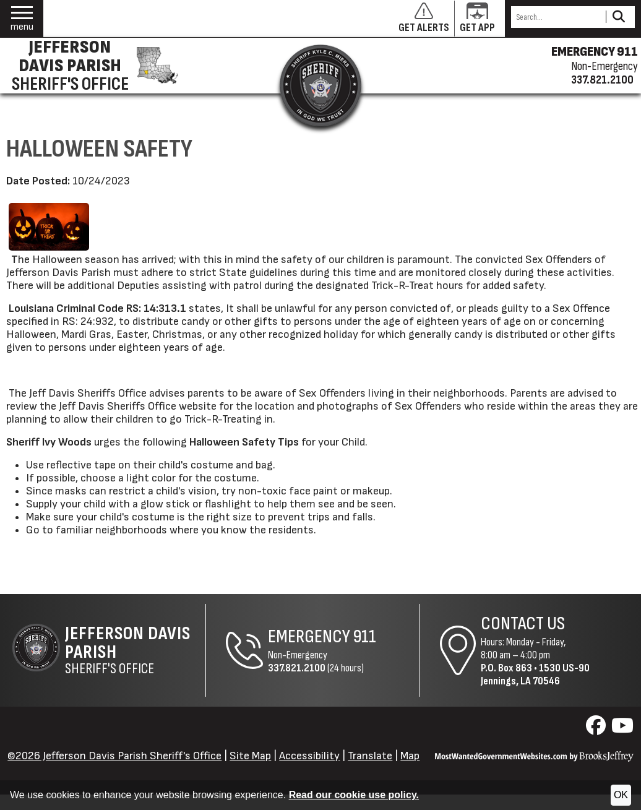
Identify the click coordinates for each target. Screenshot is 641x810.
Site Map (250, 755)
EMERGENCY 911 (594, 52)
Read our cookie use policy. (354, 795)
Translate (370, 755)
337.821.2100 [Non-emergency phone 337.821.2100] (602, 80)
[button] (22, 18)
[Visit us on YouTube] (622, 729)
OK (621, 795)
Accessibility (309, 755)
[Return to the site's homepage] (320, 85)
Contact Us (523, 624)
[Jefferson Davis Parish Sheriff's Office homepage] (92, 65)
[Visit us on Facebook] (597, 729)
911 (364, 637)
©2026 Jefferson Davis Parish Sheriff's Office (114, 755)
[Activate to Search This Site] (618, 17)
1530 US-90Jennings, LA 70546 (535, 674)
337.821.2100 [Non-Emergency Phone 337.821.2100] (296, 667)
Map (409, 755)
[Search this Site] (556, 17)
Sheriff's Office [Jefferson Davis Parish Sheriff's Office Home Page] (135, 650)
